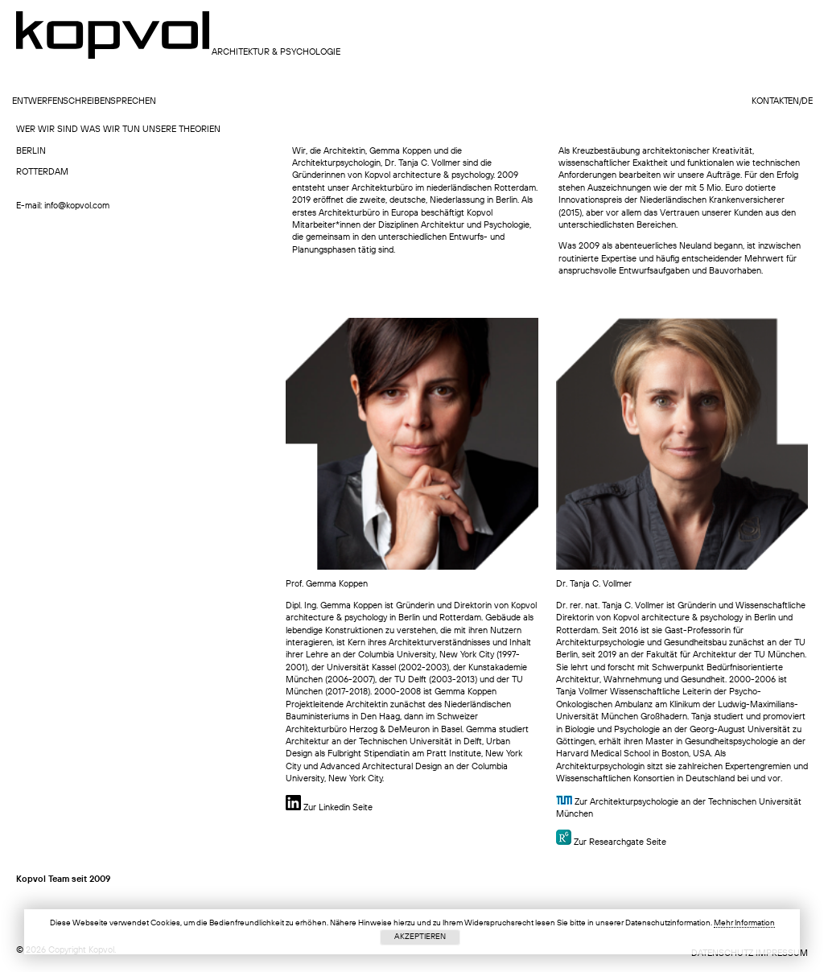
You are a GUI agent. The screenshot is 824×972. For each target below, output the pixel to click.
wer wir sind (47, 130)
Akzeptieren (420, 937)
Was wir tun (110, 130)
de (807, 101)
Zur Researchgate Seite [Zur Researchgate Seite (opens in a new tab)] (620, 842)
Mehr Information (744, 923)
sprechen (133, 101)
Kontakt (770, 101)
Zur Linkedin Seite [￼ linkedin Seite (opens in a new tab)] (329, 808)
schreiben (87, 101)
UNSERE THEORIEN (181, 130)
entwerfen (38, 101)
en (793, 101)
